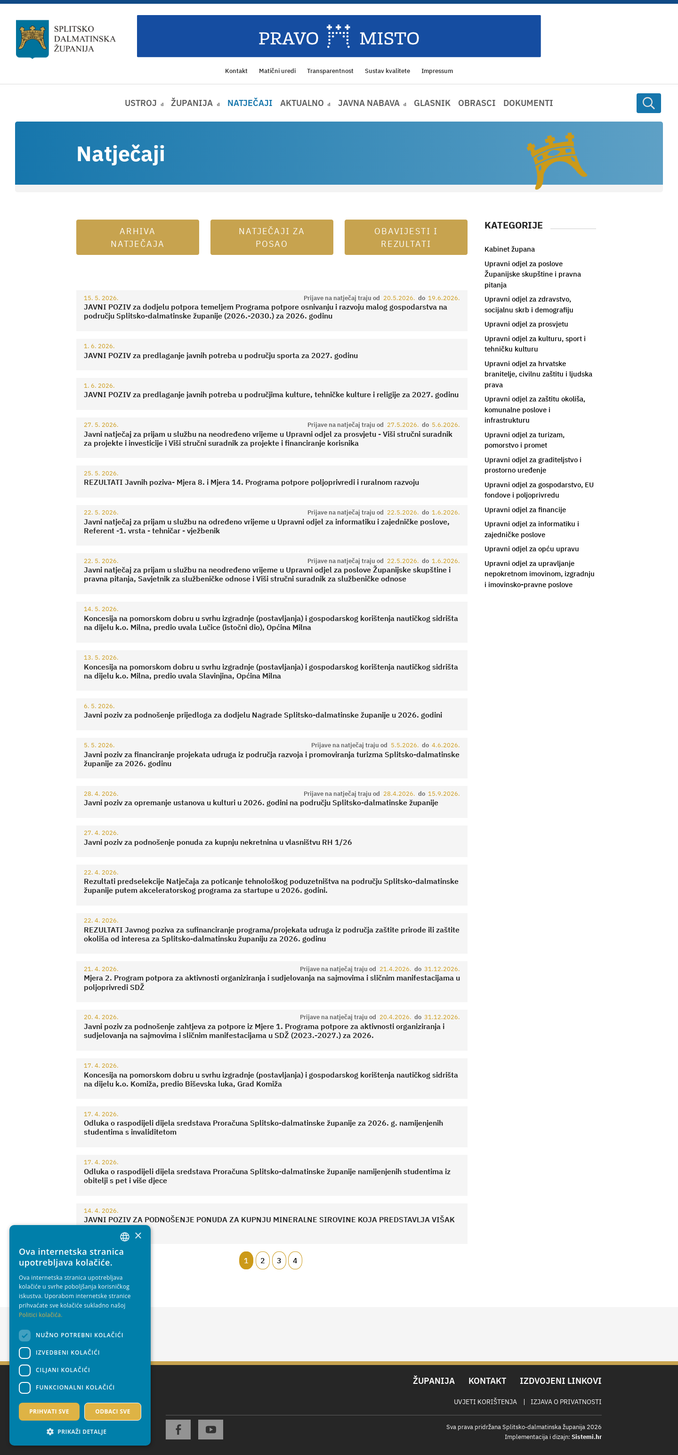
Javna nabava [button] (369, 103)
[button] (80, 1431)
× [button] (137, 1236)
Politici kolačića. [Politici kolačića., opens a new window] (41, 1315)
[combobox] (124, 1237)
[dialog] (80, 1335)
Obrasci (477, 103)
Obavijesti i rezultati (406, 237)
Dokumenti (528, 103)
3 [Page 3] (279, 1260)
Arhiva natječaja (138, 237)
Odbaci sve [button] (112, 1411)
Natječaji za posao (272, 237)
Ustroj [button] (141, 103)
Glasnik (432, 103)
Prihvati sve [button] (49, 1411)
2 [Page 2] (262, 1260)
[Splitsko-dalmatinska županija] (66, 39)
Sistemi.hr (587, 1437)
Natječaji (250, 103)
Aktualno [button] (302, 103)
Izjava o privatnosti (566, 1402)
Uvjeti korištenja (485, 1402)
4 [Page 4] (295, 1260)
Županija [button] (192, 103)
